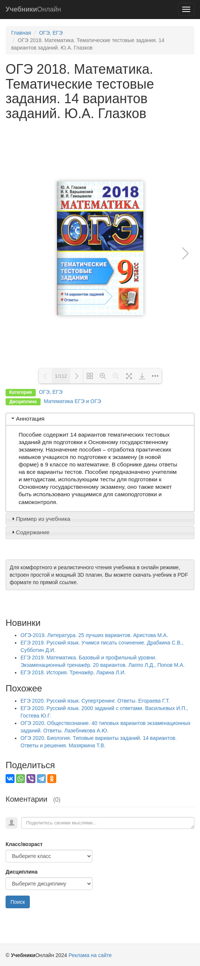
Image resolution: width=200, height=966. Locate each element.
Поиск (17, 902)
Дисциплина (22, 872)
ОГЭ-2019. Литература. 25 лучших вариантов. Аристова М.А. (94, 635)
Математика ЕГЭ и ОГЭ (72, 401)
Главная (21, 33)
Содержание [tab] (30, 532)
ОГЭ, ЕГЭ (51, 33)
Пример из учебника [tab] (40, 519)
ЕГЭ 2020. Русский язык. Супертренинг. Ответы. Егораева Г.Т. (95, 701)
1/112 (61, 376)
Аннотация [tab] (27, 418)
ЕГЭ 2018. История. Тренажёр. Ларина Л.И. (73, 672)
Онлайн (33, 9)
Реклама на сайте (90, 955)
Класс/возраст (24, 844)
